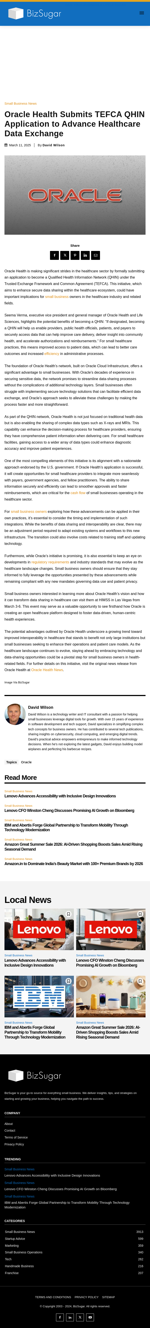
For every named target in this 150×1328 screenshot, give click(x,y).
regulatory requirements (50, 562)
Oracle (26, 762)
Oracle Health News (47, 670)
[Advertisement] (75, 59)
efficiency (51, 354)
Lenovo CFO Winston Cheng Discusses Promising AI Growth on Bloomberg (69, 810)
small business (57, 297)
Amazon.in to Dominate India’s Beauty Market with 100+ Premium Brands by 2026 (73, 864)
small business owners (29, 511)
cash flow (78, 493)
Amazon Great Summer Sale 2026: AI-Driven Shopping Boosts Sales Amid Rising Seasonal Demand (108, 1032)
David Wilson (54, 145)
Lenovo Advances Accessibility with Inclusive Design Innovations (60, 796)
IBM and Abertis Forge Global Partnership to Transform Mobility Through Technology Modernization (34, 1032)
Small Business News (21, 103)
